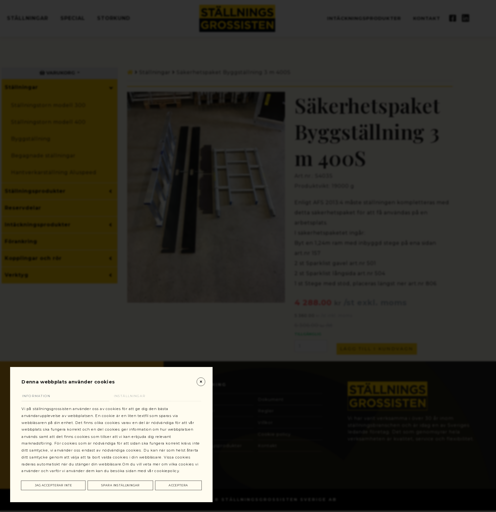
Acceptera (178, 484)
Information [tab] (41, 382)
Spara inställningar (121, 484)
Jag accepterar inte (54, 484)
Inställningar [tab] (134, 382)
